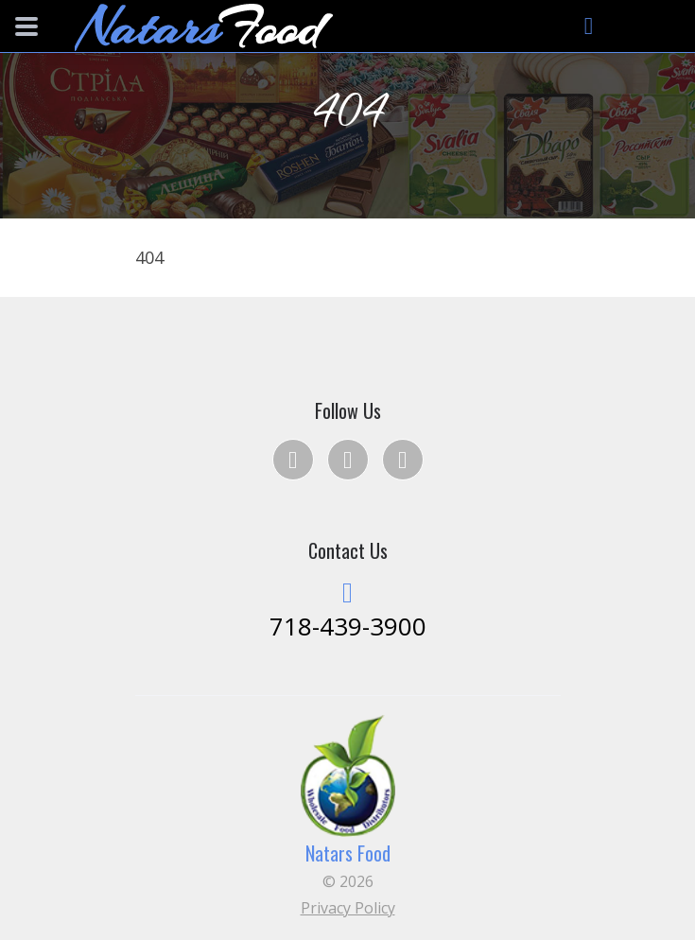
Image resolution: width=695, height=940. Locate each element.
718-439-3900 (347, 626)
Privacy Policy (348, 907)
